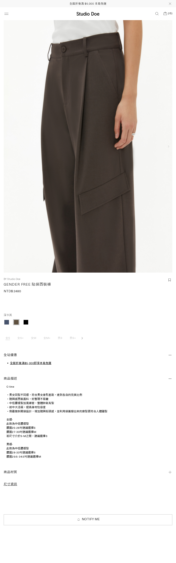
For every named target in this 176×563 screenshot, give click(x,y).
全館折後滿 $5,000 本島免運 (87, 4)
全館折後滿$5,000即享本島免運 (30, 363)
